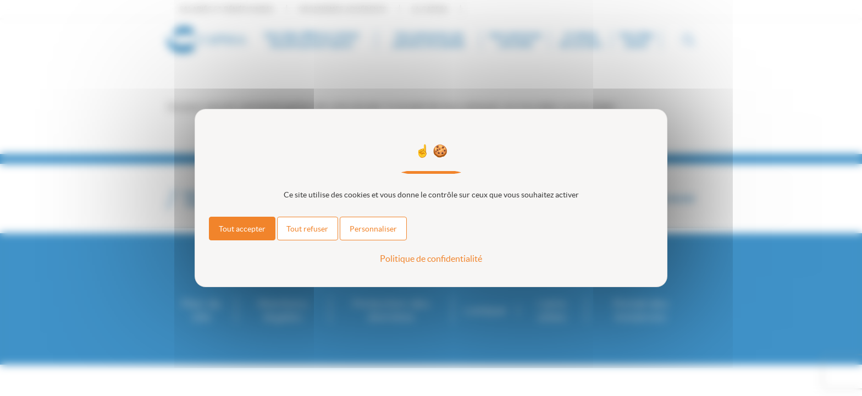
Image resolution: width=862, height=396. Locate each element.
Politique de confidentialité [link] (431, 258)
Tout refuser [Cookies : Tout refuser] (307, 228)
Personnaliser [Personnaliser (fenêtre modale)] (373, 228)
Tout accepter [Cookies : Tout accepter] (242, 228)
